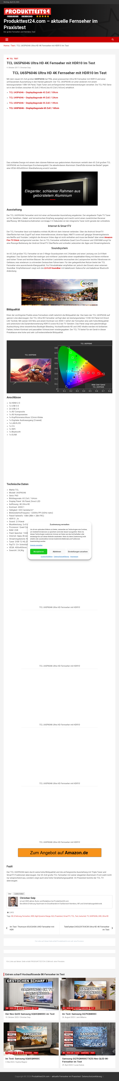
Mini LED (13, 1008)
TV (88, 916)
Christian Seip (25, 68)
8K (7, 1008)
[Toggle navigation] (7, 39)
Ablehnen (57, 552)
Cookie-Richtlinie (47, 556)
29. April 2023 (67, 1065)
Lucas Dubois (79, 1065)
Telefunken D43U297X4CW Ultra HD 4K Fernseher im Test (86, 928)
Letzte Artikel (19, 894)
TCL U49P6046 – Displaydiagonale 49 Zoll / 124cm (33, 97)
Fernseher (26, 916)
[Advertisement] (59, 139)
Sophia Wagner (21, 1062)
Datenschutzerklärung (61, 556)
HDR (32, 916)
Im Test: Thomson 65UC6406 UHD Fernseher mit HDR (32, 928)
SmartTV (66, 916)
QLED (20, 1008)
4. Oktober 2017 (13, 68)
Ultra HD (105, 916)
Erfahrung (18, 916)
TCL (11, 59)
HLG (52, 916)
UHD (100, 916)
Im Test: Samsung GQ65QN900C (22, 1058)
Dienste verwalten (36, 545)
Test (16, 59)
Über (9, 894)
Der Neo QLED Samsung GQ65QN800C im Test (29, 1014)
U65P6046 (94, 916)
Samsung (28, 1008)
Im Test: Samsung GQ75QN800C (79, 1014)
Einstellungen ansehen (78, 552)
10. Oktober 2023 (12, 1017)
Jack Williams (81, 1017)
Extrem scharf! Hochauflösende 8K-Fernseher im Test (35, 974)
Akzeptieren (38, 552)
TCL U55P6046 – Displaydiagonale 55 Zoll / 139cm (33, 103)
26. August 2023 (68, 1017)
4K (8, 59)
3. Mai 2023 (9, 1062)
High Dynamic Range (42, 916)
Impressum (74, 556)
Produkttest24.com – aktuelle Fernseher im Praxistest (56, 1076)
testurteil (82, 916)
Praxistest (59, 916)
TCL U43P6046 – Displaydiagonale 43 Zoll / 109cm (33, 92)
